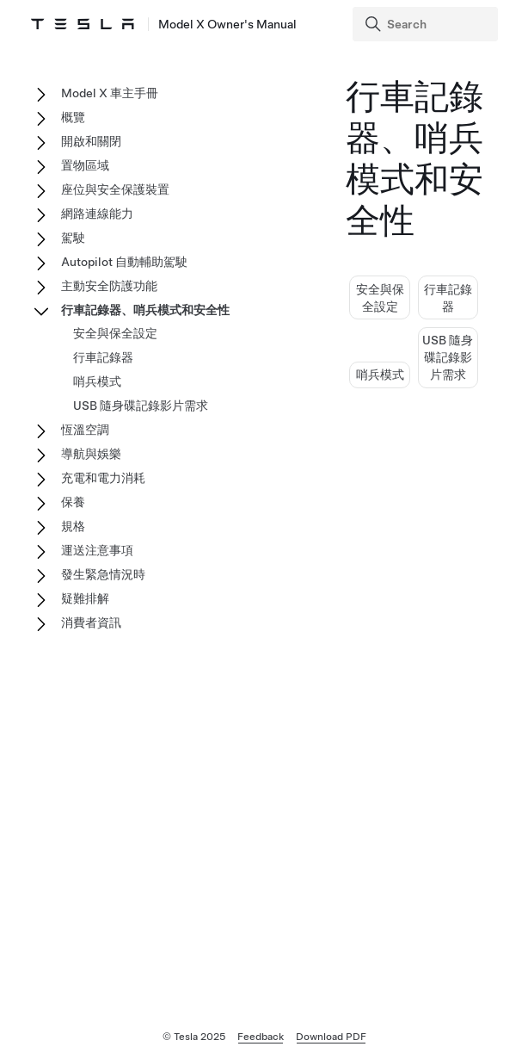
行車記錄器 (103, 357)
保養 (73, 502)
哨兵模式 (380, 374)
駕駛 (73, 238)
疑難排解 (85, 598)
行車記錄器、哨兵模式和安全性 (145, 310)
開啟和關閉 (91, 141)
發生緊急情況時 (103, 574)
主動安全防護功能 (109, 286)
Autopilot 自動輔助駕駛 (124, 262)
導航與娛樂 (91, 454)
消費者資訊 (91, 622)
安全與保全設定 (115, 333)
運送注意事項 (97, 550)
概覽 (73, 117)
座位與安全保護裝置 (115, 189)
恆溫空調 (85, 430)
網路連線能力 (97, 213)
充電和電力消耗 (103, 478)
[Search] (427, 24)
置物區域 (85, 165)
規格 (73, 526)
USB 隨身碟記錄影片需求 (447, 357)
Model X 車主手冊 (109, 93)
